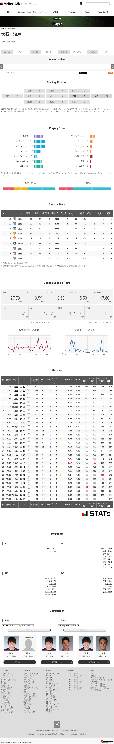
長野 (16, 391)
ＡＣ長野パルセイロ (52, 684)
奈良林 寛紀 (106, 548)
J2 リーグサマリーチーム (75, 680)
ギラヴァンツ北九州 (52, 706)
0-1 (24, 431)
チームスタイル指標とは (98, 686)
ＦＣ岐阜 (48, 688)
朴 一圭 (52, 551)
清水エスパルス (5, 694)
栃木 (20, 229)
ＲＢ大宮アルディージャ (30, 688)
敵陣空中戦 (24, 166)
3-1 (24, 423)
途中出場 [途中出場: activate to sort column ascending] (45, 214)
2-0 (24, 471)
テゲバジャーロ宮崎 (29, 712)
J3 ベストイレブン (73, 690)
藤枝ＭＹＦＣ (27, 702)
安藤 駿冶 (107, 562)
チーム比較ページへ (29, 630)
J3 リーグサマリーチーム (75, 686)
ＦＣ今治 (26, 706)
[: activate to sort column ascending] (8, 213)
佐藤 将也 (107, 557)
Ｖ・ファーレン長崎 (7, 712)
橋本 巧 (52, 581)
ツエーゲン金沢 (50, 686)
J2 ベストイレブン (73, 684)
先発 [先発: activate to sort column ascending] (37, 214)
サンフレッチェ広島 (7, 708)
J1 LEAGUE (4, 670)
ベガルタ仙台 (27, 678)
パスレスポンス (22, 161)
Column (71, 12)
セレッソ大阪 (5, 702)
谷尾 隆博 (107, 592)
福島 (16, 395)
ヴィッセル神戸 (5, 704)
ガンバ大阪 (4, 700)
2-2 (24, 387)
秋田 (16, 419)
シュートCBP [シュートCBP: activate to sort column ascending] (108, 380)
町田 (16, 499)
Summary (71, 670)
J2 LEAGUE (26, 670)
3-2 (24, 483)
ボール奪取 (79, 166)
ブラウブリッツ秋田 (29, 680)
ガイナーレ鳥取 (50, 696)
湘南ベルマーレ (28, 692)
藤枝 (20, 219)
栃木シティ (26, 686)
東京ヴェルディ (5, 686)
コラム (93, 674)
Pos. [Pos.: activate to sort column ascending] (42, 380)
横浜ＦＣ (26, 690)
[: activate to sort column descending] (3, 213)
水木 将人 (51, 589)
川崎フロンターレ (6, 690)
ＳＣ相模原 (49, 680)
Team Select (103, 12)
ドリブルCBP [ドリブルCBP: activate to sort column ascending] (92, 380)
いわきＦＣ (26, 684)
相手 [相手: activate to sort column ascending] (15, 380)
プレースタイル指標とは (98, 684)
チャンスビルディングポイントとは (43, 322)
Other (92, 670)
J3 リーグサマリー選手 (75, 688)
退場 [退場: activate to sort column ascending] (108, 214)
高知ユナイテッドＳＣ (52, 704)
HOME (8, 12)
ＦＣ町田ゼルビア (6, 688)
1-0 (24, 435)
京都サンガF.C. (5, 698)
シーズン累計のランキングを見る (100, 322)
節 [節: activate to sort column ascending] (3, 380)
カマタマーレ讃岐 (51, 700)
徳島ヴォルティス (28, 704)
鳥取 (16, 399)
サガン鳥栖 (26, 708)
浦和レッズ (4, 678)
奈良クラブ (49, 694)
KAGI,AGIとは (95, 682)
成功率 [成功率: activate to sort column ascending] (81, 214)
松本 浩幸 (51, 548)
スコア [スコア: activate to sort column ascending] (22, 380)
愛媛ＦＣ (48, 702)
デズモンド (107, 554)
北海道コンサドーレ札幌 (30, 674)
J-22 (16, 423)
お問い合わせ (74, 731)
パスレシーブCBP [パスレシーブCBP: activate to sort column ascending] (100, 380)
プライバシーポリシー (55, 731)
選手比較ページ (20, 662)
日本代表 (93, 676)
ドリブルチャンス (77, 136)
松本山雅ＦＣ (50, 682)
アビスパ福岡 (5, 710)
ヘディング (21, 146)
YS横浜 (15, 407)
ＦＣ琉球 (48, 712)
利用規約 (39, 731)
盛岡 (16, 411)
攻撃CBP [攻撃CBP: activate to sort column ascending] (68, 380)
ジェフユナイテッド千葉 (8, 680)
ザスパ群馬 (49, 678)
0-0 (24, 395)
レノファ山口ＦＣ (51, 698)
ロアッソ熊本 (50, 708)
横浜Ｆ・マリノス (6, 692)
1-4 (24, 411)
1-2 (24, 403)
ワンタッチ (21, 141)
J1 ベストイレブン (73, 678)
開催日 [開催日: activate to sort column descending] (8, 380)
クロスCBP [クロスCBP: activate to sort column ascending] (84, 380)
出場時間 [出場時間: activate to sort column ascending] (54, 214)
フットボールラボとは (97, 678)
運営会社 (66, 731)
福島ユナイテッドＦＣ (52, 674)
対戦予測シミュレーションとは (100, 688)
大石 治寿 (107, 586)
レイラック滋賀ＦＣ (52, 690)
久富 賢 (52, 584)
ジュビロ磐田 (27, 700)
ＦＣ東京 (3, 684)
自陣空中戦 (79, 156)
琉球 (16, 387)
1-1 (24, 463)
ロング (23, 151)
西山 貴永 (107, 581)
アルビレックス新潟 (29, 696)
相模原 (20, 243)
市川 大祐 (107, 567)
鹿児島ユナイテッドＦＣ (53, 710)
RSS (110, 73)
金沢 (16, 415)
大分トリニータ (28, 710)
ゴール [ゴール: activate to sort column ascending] (63, 214)
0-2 (24, 399)
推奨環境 (45, 731)
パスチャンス (79, 146)
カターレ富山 (27, 698)
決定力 (25, 136)
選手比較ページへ (85, 630)
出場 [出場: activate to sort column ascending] (28, 214)
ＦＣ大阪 (48, 692)
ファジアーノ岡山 (6, 706)
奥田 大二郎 (50, 578)
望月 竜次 (107, 559)
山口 (20, 233)
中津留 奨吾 (50, 594)
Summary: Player (40, 12)
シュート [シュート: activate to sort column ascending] (72, 214)
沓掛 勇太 (107, 565)
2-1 (24, 427)
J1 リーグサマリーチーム (75, 674)
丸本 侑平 (51, 586)
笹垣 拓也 (107, 589)
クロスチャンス (78, 141)
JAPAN (56, 12)
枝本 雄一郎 (50, 592)
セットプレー (20, 156)
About (87, 12)
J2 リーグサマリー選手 (75, 682)
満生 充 (108, 584)
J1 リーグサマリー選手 (75, 676)
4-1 (24, 391)
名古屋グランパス (6, 696)
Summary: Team (24, 12)
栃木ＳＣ (48, 676)
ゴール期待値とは (96, 690)
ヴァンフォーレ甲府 (29, 694)
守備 (82, 161)
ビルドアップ (79, 151)
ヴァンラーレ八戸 (28, 676)
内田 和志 (107, 551)
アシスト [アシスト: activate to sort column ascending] (90, 214)
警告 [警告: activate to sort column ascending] (99, 214)
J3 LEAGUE (49, 670)
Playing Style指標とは (94, 173)
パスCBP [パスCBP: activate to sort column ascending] (76, 380)
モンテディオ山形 (28, 682)
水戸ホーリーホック (7, 676)
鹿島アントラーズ (6, 674)
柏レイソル (4, 682)
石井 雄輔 (107, 578)
